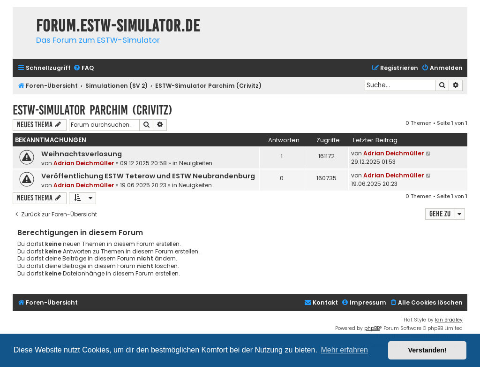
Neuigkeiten (195, 163)
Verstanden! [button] (427, 350)
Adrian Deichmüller (83, 163)
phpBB (372, 328)
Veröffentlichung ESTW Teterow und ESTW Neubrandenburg (148, 176)
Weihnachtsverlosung (81, 154)
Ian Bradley (449, 319)
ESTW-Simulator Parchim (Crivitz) (92, 110)
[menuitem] (83, 68)
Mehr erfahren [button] (344, 350)
